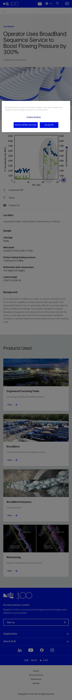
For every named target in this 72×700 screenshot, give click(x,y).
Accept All (49, 125)
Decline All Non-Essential (25, 125)
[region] (36, 116)
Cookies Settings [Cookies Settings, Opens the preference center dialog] (34, 117)
